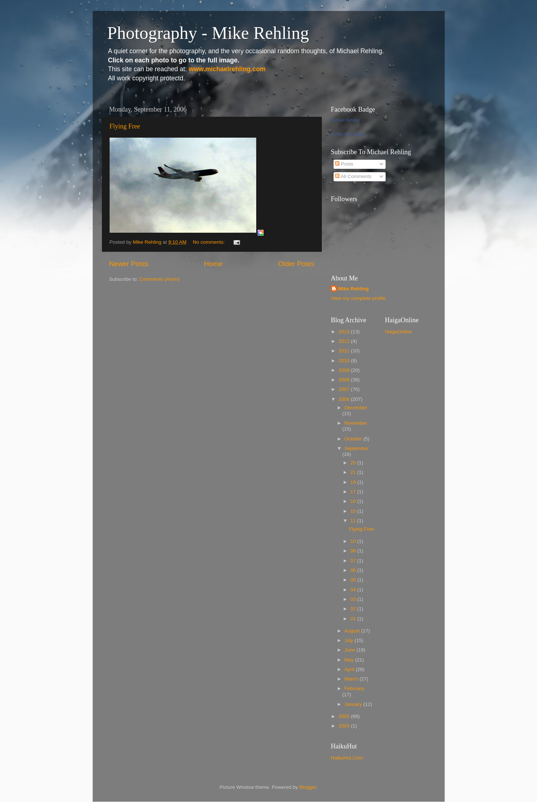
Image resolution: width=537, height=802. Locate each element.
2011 (344, 350)
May (350, 660)
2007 (344, 389)
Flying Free (125, 126)
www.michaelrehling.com (227, 69)
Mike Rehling (353, 288)
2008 (344, 379)
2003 (344, 726)
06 (353, 570)
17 (353, 491)
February (354, 688)
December (356, 407)
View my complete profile (358, 298)
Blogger (307, 787)
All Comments (353, 176)
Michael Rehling (345, 120)
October (354, 439)
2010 (344, 360)
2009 (344, 370)
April (350, 669)
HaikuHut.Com (347, 758)
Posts (344, 164)
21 (353, 472)
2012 (344, 341)
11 (353, 520)
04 (353, 589)
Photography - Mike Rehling (208, 33)
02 (353, 609)
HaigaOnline (398, 331)
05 (353, 580)
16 (353, 501)
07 (353, 560)
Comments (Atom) (159, 279)
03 (353, 599)
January (354, 704)
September (357, 448)
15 (353, 511)
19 (353, 482)
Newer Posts (128, 264)
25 (353, 462)
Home (213, 264)
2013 (344, 331)
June (351, 650)
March (352, 679)
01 (353, 618)
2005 (344, 716)
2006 (344, 399)
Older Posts (296, 264)
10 (353, 541)
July (350, 640)
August (353, 631)
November (356, 423)
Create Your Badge (348, 134)
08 (353, 551)
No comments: (209, 242)
